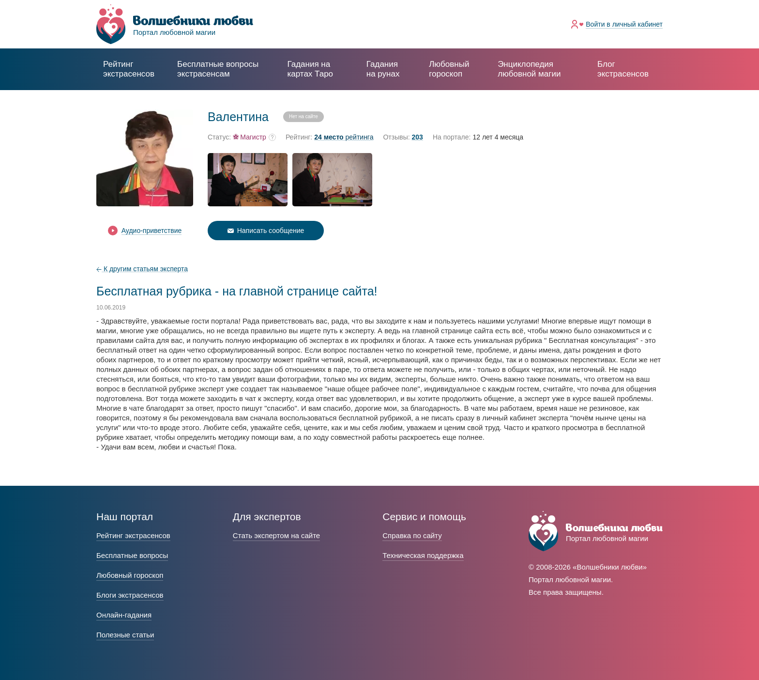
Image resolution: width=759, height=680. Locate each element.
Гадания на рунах (383, 69)
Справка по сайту (411, 535)
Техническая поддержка (422, 555)
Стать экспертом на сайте (276, 535)
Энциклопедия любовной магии (529, 69)
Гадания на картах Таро (310, 69)
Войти (624, 24)
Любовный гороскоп (449, 69)
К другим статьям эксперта (142, 269)
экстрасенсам (217, 69)
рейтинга (343, 137)
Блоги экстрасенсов (130, 595)
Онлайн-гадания (124, 615)
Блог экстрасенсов (623, 69)
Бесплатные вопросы (132, 555)
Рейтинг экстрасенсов (128, 69)
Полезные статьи (125, 635)
